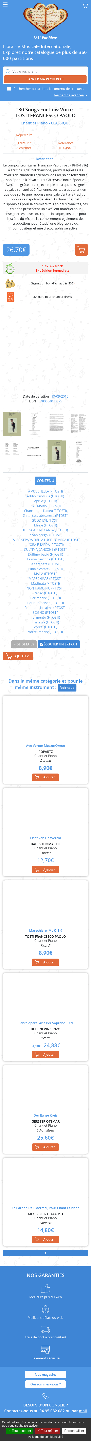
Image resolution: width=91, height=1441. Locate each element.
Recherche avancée (69, 95)
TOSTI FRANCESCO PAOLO (45, 115)
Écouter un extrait (58, 644)
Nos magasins (45, 1374)
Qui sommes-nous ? (45, 1384)
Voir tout (67, 687)
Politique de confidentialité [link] (45, 1436)
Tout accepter (19, 1431)
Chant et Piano (35, 123)
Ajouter (81, 250)
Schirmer (24, 148)
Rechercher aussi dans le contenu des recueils (49, 88)
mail (83, 1411)
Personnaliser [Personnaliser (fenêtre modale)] (74, 1431)
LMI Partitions (46, 37)
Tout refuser (47, 1431)
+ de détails (24, 644)
